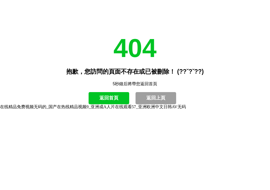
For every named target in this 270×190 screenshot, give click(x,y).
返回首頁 (108, 98)
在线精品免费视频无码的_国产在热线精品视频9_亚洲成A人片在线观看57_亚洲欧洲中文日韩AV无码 (93, 106)
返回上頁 (155, 98)
